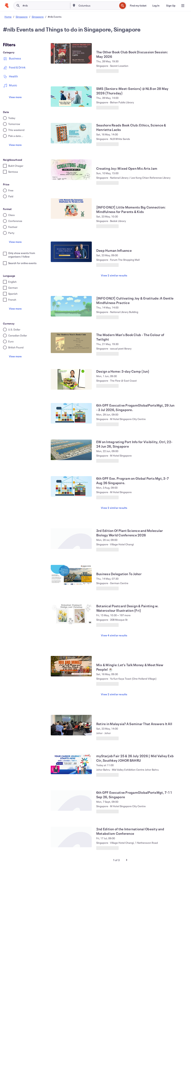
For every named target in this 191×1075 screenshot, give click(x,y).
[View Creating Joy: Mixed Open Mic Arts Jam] (71, 169)
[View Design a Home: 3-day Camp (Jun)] (71, 379)
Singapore (22, 16)
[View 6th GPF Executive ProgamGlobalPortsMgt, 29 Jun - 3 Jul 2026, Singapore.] (71, 413)
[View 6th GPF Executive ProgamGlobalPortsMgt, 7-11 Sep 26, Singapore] (71, 800)
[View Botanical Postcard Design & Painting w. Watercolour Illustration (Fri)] (71, 614)
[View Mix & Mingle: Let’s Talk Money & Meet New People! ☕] (71, 666)
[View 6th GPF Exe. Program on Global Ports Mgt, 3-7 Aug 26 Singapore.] (71, 486)
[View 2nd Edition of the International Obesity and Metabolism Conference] (71, 837)
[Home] (6, 5)
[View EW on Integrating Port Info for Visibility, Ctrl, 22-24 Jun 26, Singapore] (71, 450)
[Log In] (155, 5)
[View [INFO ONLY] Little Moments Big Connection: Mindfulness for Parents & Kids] (71, 208)
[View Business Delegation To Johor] (71, 575)
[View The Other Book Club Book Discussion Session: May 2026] (71, 53)
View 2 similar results (114, 275)
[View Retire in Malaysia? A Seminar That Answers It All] (71, 725)
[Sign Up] (170, 5)
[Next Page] (126, 860)
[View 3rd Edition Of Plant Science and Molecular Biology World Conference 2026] (71, 538)
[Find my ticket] (138, 5)
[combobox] (97, 5)
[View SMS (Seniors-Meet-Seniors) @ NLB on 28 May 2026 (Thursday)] (71, 96)
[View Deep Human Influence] (71, 252)
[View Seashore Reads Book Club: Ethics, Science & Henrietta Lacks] (71, 133)
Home (8, 16)
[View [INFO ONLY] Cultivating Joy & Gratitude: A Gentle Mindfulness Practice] (71, 306)
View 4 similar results (114, 635)
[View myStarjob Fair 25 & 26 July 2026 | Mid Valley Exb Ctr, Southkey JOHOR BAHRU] (71, 764)
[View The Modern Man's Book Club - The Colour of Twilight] (71, 343)
